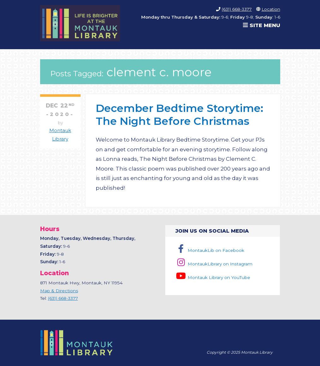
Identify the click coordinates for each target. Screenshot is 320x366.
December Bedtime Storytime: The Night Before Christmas (179, 114)
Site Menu (261, 25)
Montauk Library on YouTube (212, 277)
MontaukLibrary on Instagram (213, 263)
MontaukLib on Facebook (209, 250)
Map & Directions (59, 290)
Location (271, 9)
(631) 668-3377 (237, 9)
